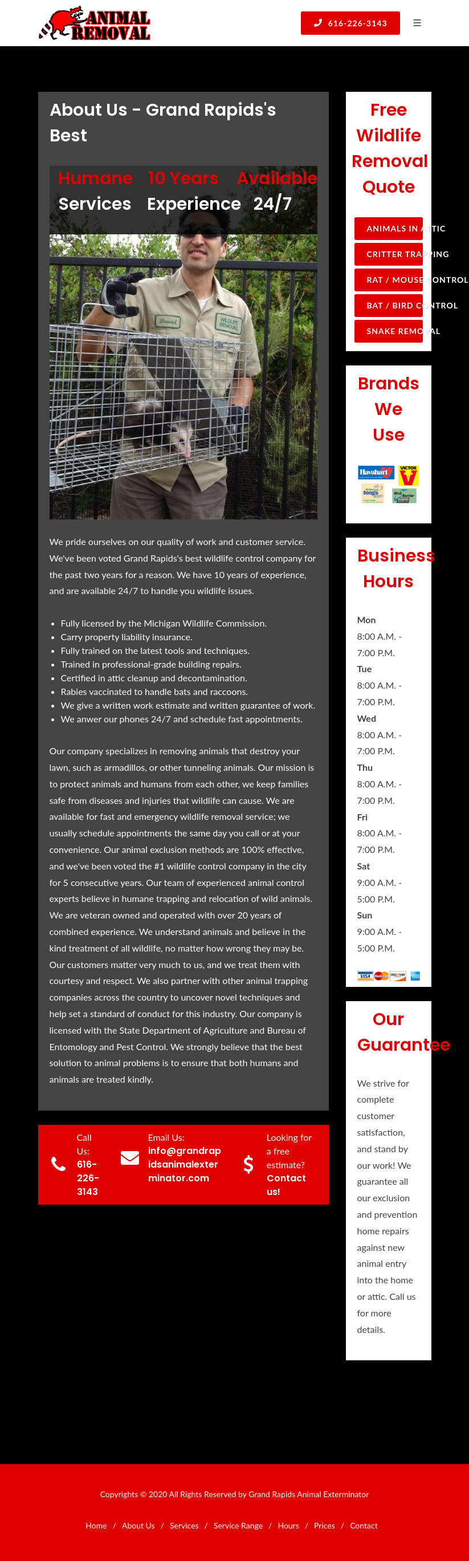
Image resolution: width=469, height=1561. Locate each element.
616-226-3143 (350, 23)
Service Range (238, 1525)
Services (184, 1525)
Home (96, 1525)
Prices (324, 1525)
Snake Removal (395, 331)
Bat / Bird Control (395, 305)
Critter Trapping (395, 254)
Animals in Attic (395, 228)
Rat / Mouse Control (395, 279)
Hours (288, 1525)
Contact (364, 1525)
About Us (138, 1525)
